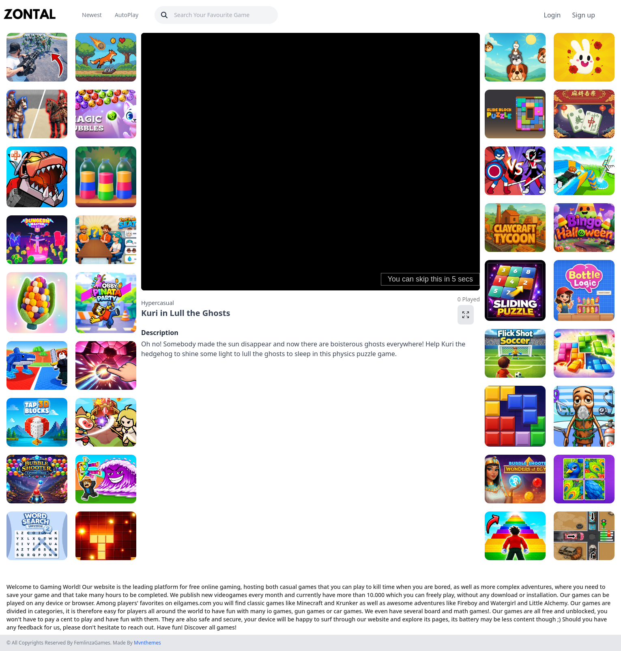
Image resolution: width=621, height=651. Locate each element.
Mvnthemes (147, 642)
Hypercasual (157, 303)
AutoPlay (126, 15)
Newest (92, 15)
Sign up (583, 15)
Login (552, 15)
